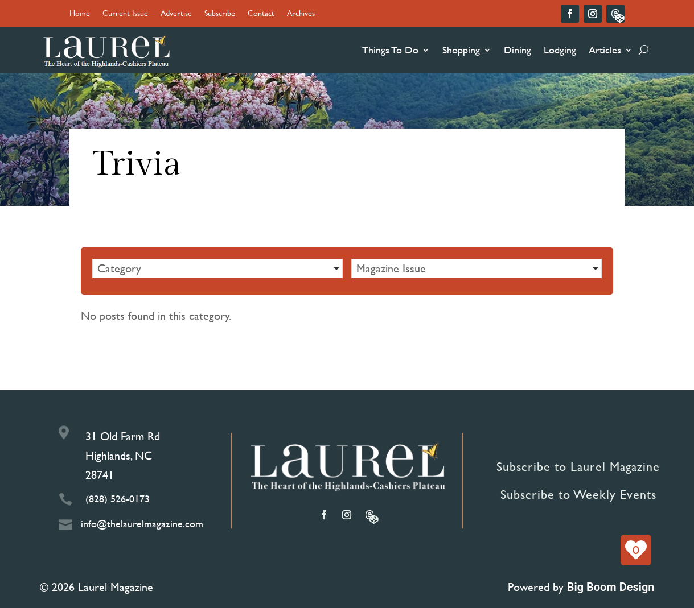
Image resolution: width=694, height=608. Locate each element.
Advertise (176, 14)
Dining (517, 49)
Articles (605, 49)
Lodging (560, 49)
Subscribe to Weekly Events (578, 494)
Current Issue (125, 14)
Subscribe (219, 14)
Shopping (461, 49)
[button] (217, 268)
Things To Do (390, 49)
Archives (301, 14)
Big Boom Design (611, 587)
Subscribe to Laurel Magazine (578, 466)
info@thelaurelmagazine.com (142, 523)
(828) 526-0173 (117, 498)
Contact (261, 14)
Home (79, 14)
